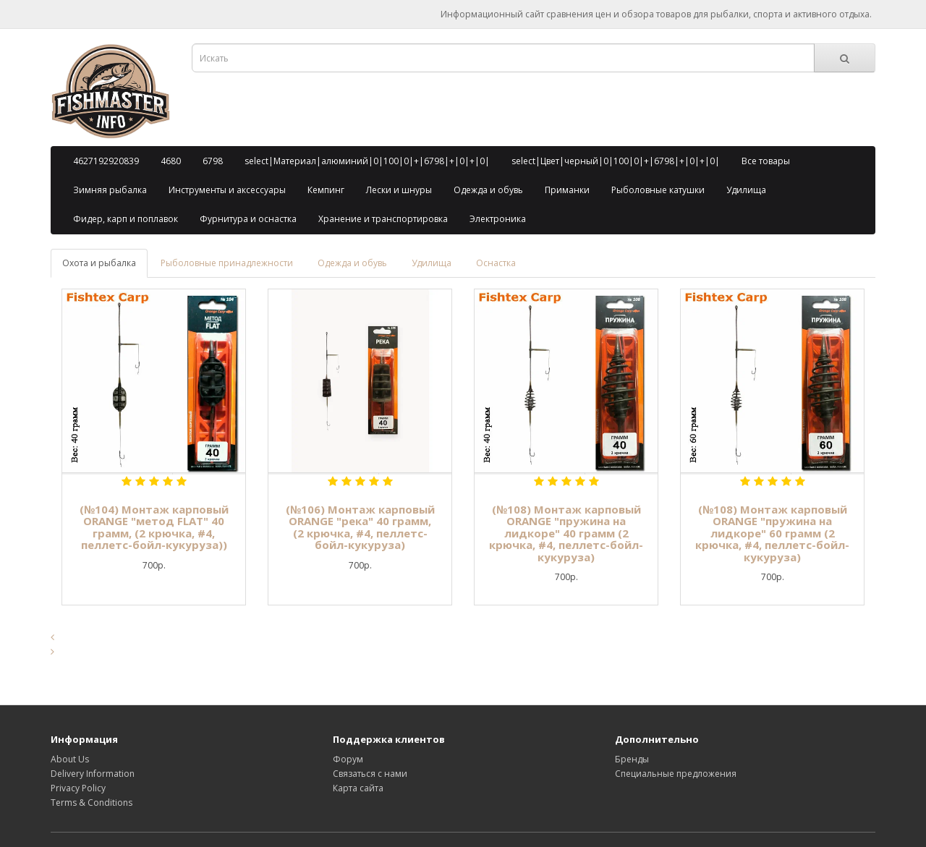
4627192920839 (106, 161)
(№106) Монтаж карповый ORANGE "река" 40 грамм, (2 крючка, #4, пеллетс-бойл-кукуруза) (360, 527)
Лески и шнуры (399, 190)
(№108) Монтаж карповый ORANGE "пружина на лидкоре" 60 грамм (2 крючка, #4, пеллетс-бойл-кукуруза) (772, 533)
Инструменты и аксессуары (227, 190)
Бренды (632, 759)
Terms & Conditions (91, 802)
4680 (171, 161)
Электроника (498, 219)
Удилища (746, 190)
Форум (348, 759)
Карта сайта (358, 788)
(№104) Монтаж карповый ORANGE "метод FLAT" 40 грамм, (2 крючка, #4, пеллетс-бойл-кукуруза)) (154, 527)
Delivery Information (93, 773)
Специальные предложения (675, 773)
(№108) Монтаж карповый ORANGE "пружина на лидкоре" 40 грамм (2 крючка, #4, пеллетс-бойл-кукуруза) (566, 533)
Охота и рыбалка (99, 263)
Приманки (567, 190)
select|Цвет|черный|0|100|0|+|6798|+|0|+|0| (615, 161)
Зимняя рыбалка (110, 190)
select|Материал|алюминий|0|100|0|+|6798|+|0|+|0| (367, 161)
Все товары (766, 161)
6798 (213, 161)
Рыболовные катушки (658, 190)
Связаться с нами (370, 773)
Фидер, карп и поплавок (125, 219)
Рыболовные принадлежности (227, 263)
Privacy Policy (78, 788)
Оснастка (496, 263)
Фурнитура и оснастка (248, 219)
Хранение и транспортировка (383, 219)
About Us (70, 759)
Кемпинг (325, 190)
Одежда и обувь (488, 190)
